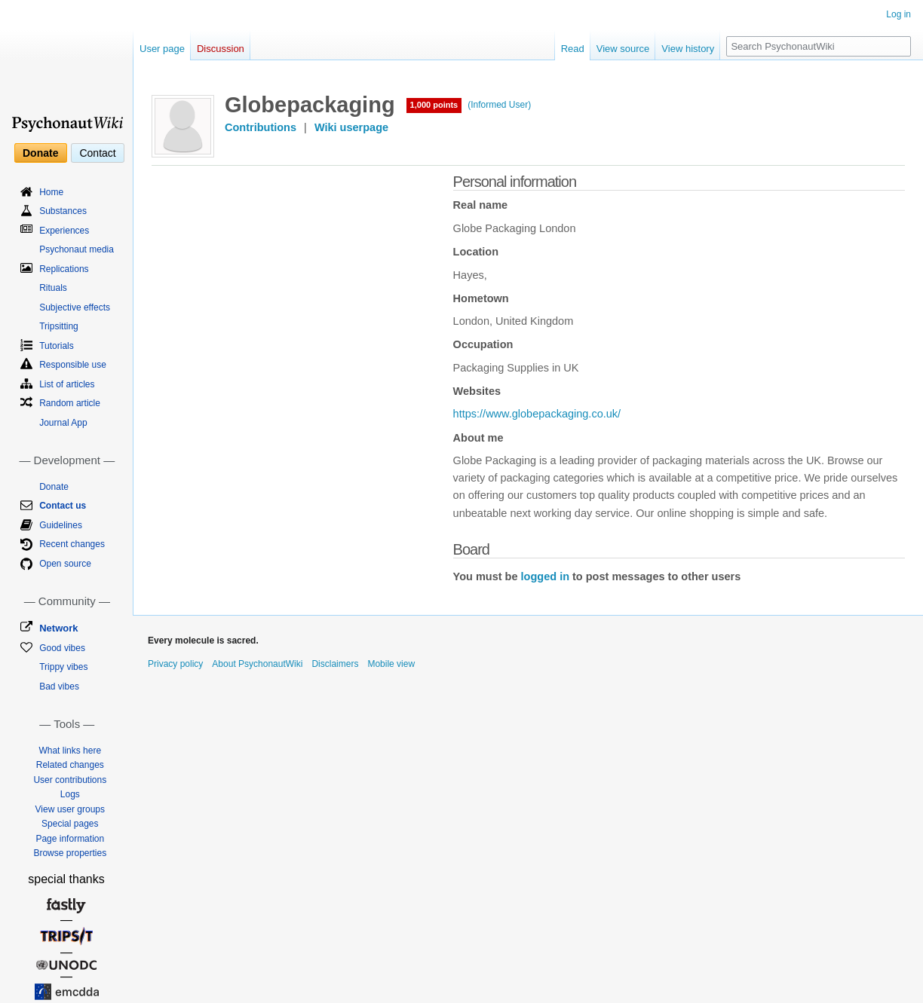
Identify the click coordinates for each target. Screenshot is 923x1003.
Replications (63, 269)
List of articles (66, 384)
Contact (97, 153)
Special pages (69, 823)
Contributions (260, 127)
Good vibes (62, 648)
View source (623, 48)
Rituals (53, 288)
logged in (545, 576)
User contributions (69, 780)
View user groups (70, 809)
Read (572, 48)
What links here (69, 750)
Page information (69, 838)
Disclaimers (334, 664)
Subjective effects (74, 307)
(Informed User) (499, 104)
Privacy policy (175, 664)
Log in (898, 14)
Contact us (62, 505)
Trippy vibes (63, 667)
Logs (70, 794)
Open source (65, 563)
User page (162, 48)
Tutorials (56, 346)
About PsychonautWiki (257, 664)
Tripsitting (58, 326)
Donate (40, 153)
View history (687, 48)
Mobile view (391, 664)
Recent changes (72, 544)
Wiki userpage (351, 127)
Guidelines (60, 525)
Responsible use (72, 364)
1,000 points (434, 104)
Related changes (70, 765)
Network (58, 628)
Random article (69, 403)
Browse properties (69, 853)
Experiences (64, 230)
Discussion (220, 48)
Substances (63, 211)
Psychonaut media (76, 249)
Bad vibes (59, 686)
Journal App (63, 422)
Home (51, 192)
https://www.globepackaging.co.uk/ (537, 414)
